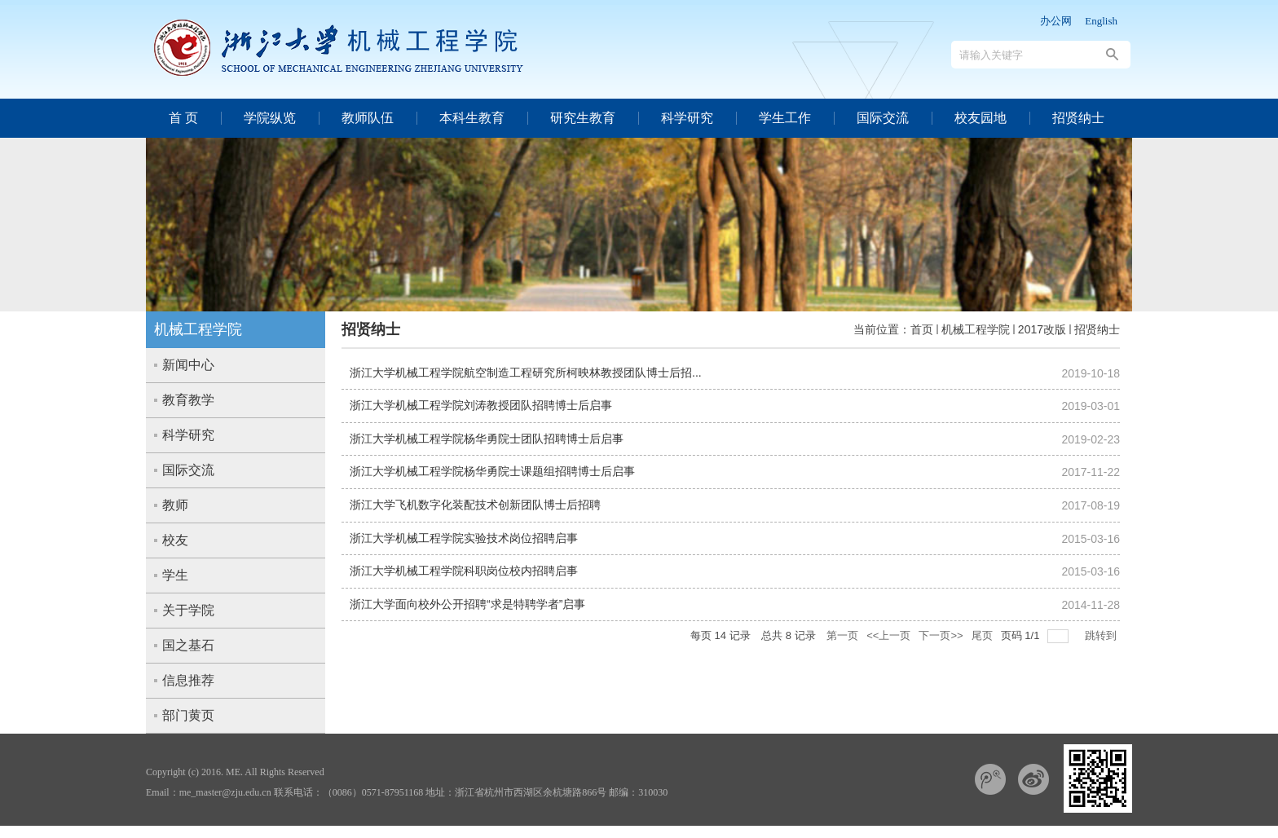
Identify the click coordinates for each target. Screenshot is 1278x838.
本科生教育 (472, 118)
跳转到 (1102, 635)
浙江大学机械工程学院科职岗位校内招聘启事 (464, 570)
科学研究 (687, 118)
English (1101, 21)
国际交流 (883, 118)
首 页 (183, 118)
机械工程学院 (975, 329)
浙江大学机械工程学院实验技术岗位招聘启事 (464, 538)
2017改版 (1042, 329)
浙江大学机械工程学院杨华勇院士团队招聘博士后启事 (487, 438)
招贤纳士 (1078, 118)
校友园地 (980, 118)
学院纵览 (270, 118)
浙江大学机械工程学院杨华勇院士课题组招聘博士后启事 (492, 471)
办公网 (1056, 21)
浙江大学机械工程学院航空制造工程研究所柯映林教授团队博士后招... (526, 372)
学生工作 (785, 118)
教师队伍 (368, 118)
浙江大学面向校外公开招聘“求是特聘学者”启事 (467, 604)
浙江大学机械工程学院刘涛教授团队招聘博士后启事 (481, 405)
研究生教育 (582, 118)
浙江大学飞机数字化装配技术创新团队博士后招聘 (475, 504)
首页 (921, 329)
